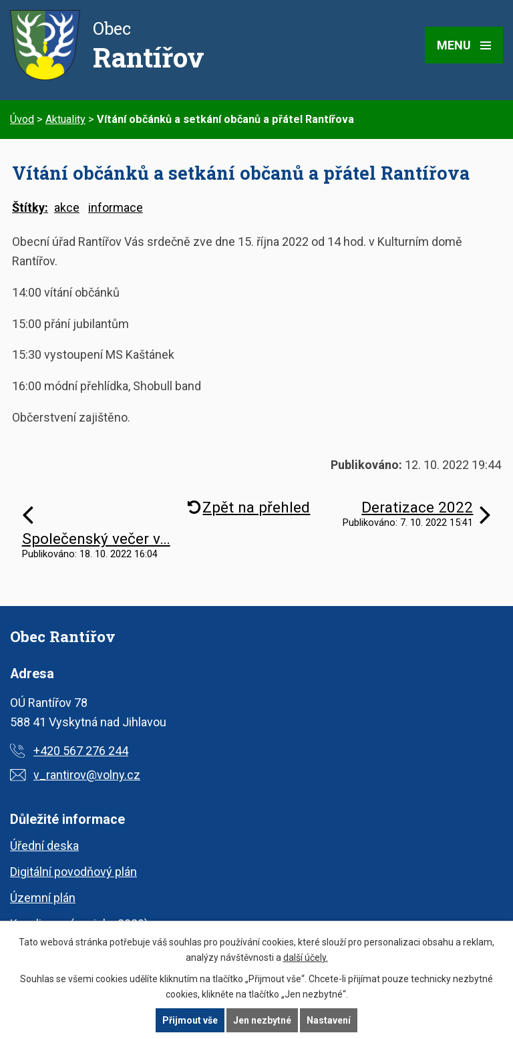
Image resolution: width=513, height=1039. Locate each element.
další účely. (305, 957)
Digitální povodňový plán (73, 872)
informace (115, 207)
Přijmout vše (190, 1020)
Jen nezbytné (262, 1020)
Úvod (22, 119)
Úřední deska (44, 846)
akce (66, 207)
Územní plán (42, 898)
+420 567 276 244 (80, 751)
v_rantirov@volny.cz (86, 775)
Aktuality (65, 119)
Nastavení (329, 1020)
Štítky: (30, 207)
